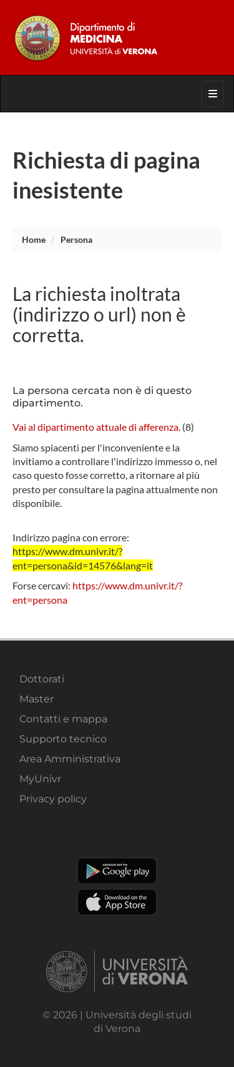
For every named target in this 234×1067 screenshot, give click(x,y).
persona (76, 239)
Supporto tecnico (63, 739)
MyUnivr (40, 779)
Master (36, 699)
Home (34, 239)
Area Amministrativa (69, 759)
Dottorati (41, 679)
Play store (117, 870)
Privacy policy (53, 799)
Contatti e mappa (63, 719)
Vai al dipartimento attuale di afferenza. (96, 427)
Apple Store (117, 902)
